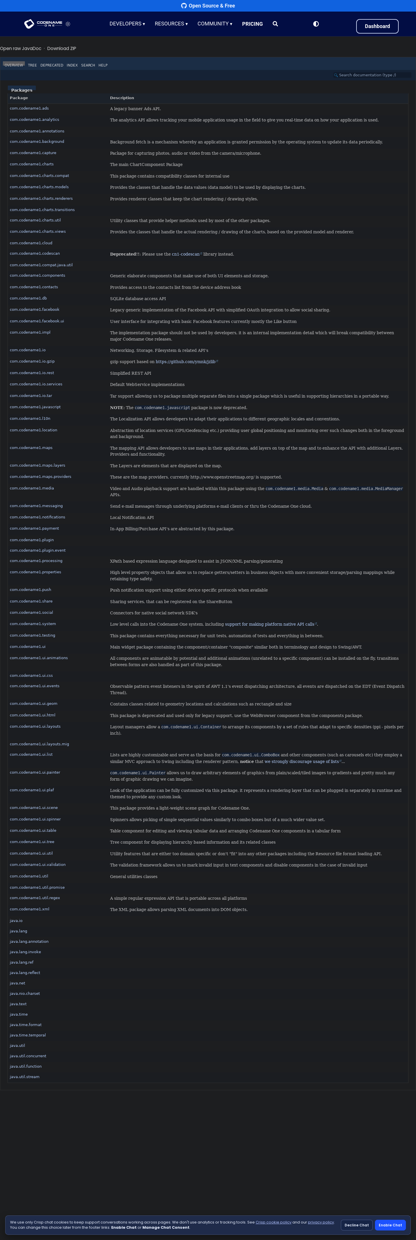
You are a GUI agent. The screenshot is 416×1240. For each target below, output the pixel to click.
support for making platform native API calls (269, 624)
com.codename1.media (32, 488)
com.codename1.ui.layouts (35, 726)
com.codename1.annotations (37, 131)
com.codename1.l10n (30, 418)
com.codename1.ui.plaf (32, 790)
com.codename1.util (29, 876)
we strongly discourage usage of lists (302, 761)
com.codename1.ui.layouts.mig (39, 744)
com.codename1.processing (36, 561)
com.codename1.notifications (37, 517)
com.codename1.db (28, 298)
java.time (19, 1014)
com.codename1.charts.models (39, 187)
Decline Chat (357, 1225)
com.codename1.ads (29, 108)
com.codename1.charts (32, 164)
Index (72, 65)
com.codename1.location (33, 430)
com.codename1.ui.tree (32, 842)
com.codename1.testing (32, 635)
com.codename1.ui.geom (33, 703)
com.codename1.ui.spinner (35, 819)
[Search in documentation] (372, 75)
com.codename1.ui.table (33, 830)
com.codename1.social (31, 612)
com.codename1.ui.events (35, 686)
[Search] (275, 24)
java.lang (18, 931)
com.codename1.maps (31, 448)
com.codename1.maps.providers (40, 476)
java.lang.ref (22, 962)
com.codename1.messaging (36, 506)
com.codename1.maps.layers (37, 465)
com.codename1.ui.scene (34, 807)
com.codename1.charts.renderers (41, 198)
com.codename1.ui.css (31, 675)
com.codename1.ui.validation (38, 864)
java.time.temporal (28, 1035)
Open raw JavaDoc (20, 48)
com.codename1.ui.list (31, 754)
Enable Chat (390, 1225)
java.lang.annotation (29, 941)
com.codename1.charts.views (38, 231)
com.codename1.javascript (35, 407)
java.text (18, 1004)
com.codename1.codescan (35, 253)
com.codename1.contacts (34, 287)
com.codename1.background (37, 141)
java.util (17, 1045)
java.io (16, 921)
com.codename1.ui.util (31, 853)
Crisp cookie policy (273, 1222)
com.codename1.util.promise (37, 887)
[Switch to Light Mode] (315, 24)
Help (103, 65)
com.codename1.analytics (34, 119)
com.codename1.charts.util (35, 220)
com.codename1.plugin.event (38, 550)
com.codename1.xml (29, 909)
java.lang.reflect (25, 973)
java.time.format (26, 1025)
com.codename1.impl (30, 332)
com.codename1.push (30, 589)
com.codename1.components (37, 275)
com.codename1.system (33, 624)
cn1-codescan (186, 254)
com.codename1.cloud (31, 243)
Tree (32, 65)
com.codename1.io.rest (32, 373)
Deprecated (51, 65)
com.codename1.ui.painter (35, 772)
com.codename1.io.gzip (32, 361)
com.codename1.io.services (36, 384)
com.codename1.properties (35, 572)
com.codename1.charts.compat (39, 175)
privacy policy (321, 1222)
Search (88, 65)
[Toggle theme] (68, 24)
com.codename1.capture (33, 153)
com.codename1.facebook (35, 309)
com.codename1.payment (34, 528)
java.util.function (26, 1066)
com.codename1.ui (28, 646)
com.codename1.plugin (32, 540)
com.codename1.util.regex (35, 898)
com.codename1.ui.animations (39, 658)
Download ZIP (61, 48)
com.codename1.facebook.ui (37, 321)
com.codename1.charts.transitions (42, 210)
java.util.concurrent (28, 1056)
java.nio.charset (25, 993)
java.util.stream (25, 1077)
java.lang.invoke (25, 952)
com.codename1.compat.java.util (41, 265)
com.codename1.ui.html (32, 715)
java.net (17, 983)
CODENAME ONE (43, 24)
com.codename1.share (31, 601)
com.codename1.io (28, 350)
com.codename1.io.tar (31, 395)
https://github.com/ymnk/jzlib (186, 361)
